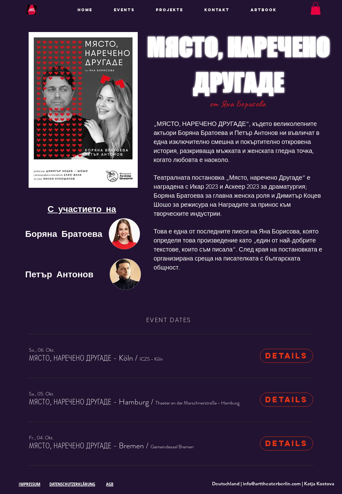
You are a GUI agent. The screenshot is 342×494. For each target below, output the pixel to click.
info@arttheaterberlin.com (272, 484)
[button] (175, 10)
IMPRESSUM (29, 484)
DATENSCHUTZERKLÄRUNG (72, 484)
